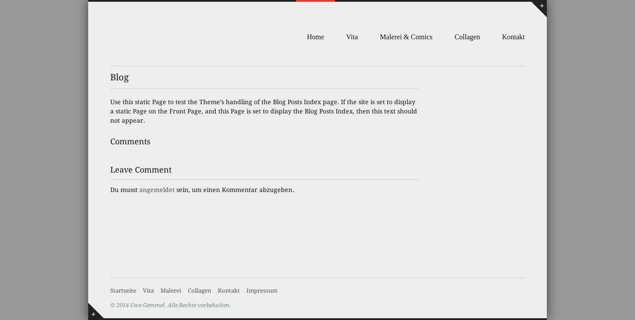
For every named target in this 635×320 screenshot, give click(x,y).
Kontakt (513, 37)
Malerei (171, 290)
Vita (352, 37)
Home (315, 37)
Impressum (262, 290)
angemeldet (157, 189)
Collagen (467, 37)
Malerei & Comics (406, 37)
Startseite (123, 290)
